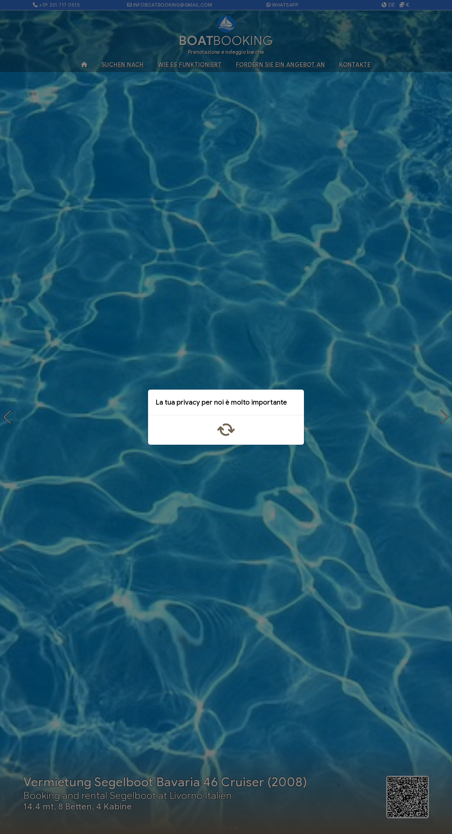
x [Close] (294, 404)
